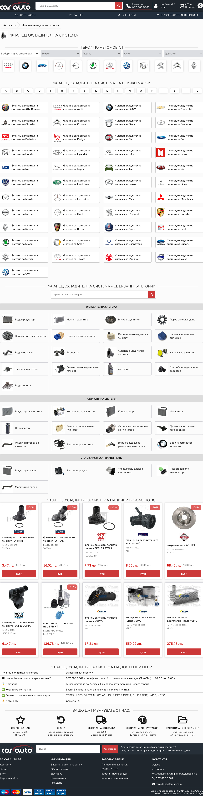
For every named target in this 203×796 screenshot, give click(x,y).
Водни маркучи (17, 352)
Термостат (66, 352)
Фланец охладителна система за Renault (24, 227)
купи (19, 573)
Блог (3, 773)
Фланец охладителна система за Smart (76, 242)
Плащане (56, 783)
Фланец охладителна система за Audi (8, 66)
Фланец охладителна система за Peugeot (160, 66)
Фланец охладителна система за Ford (42, 66)
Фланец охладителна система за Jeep (128, 167)
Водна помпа (16, 385)
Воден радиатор (18, 319)
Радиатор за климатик (22, 411)
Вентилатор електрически (24, 336)
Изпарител (170, 411)
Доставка (56, 773)
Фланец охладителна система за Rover (76, 227)
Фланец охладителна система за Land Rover (77, 182)
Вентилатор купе (70, 470)
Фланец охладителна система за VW (126, 66)
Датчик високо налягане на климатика (126, 428)
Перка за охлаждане (176, 319)
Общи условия (59, 769)
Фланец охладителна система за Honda (143, 66)
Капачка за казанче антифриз (175, 336)
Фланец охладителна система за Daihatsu (24, 137)
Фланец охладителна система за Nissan (24, 212)
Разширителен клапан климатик (73, 428)
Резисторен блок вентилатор (173, 470)
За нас (78, 15)
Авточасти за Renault (194, 66)
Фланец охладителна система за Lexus (128, 182)
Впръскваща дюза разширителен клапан (125, 444)
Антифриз (117, 369)
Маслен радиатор (70, 319)
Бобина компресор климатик (175, 444)
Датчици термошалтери (74, 336)
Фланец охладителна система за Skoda (93, 66)
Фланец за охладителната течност (76, 369)
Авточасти (27, 15)
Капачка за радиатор (176, 352)
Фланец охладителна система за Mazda (24, 197)
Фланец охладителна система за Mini (128, 197)
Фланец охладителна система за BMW (25, 66)
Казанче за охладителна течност (126, 336)
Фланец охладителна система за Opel (76, 66)
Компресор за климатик (74, 411)
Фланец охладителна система (124, 352)
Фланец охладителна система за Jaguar (76, 167)
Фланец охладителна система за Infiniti (128, 152)
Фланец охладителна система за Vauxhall (128, 257)
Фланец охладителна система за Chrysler (24, 122)
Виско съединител (122, 319)
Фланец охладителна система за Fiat (128, 137)
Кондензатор (119, 411)
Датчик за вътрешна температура (176, 428)
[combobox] (19, 53)
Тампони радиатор (19, 369)
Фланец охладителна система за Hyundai (76, 152)
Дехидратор (16, 428)
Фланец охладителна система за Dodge (76, 137)
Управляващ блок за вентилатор (124, 470)
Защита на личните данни (66, 764)
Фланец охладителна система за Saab (128, 227)
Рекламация (58, 778)
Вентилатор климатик (73, 444)
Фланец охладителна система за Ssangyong (128, 242)
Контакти (129, 15)
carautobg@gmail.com (169, 784)
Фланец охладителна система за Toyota (110, 66)
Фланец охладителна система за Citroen (76, 122)
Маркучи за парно (19, 487)
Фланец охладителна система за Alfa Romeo (25, 107)
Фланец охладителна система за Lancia (24, 182)
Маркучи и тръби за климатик (20, 444)
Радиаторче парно (19, 470)
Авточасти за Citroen (177, 66)
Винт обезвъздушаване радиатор (177, 369)
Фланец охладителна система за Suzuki (24, 257)
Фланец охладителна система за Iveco (24, 167)
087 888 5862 (141, 7)
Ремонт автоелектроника (179, 15)
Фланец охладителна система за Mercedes (59, 66)
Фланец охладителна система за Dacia (128, 122)
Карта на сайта (9, 778)
